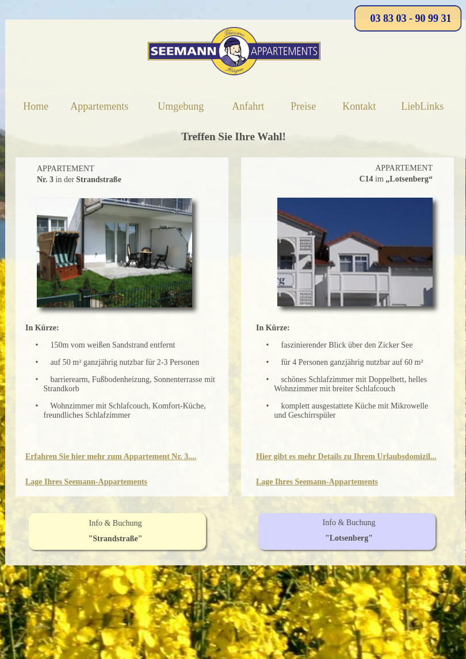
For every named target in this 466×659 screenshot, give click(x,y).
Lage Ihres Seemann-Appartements (86, 481)
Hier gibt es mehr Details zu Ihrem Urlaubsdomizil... (346, 456)
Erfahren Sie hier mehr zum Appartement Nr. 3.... (110, 456)
